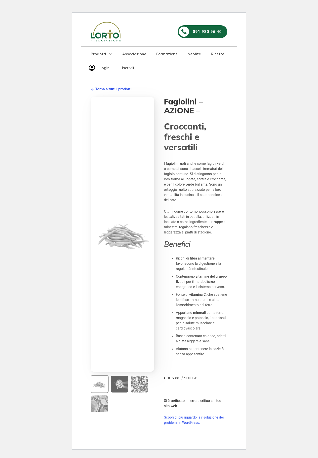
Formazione (167, 54)
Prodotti (104, 54)
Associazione (134, 54)
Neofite (194, 54)
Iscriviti (128, 67)
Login (104, 67)
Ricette (217, 54)
